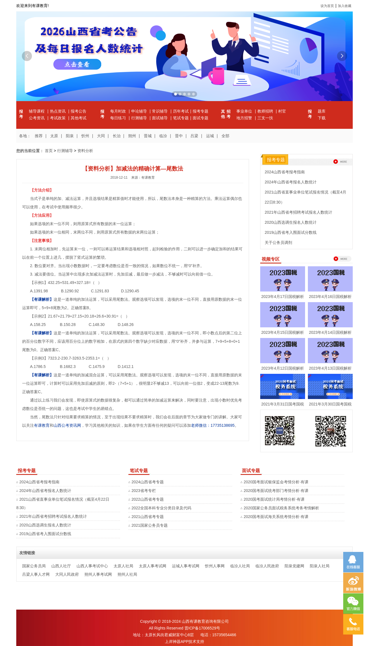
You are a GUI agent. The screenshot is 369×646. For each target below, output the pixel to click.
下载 (322, 118)
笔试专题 (181, 118)
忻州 (85, 136)
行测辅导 (139, 118)
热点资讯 (58, 111)
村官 (282, 111)
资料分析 (85, 150)
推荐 (39, 136)
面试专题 (200, 118)
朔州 (132, 136)
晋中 (179, 136)
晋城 (148, 136)
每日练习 (118, 118)
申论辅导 (139, 111)
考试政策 (58, 118)
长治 (117, 136)
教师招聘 (265, 111)
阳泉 (70, 136)
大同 (101, 136)
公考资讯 (37, 118)
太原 (54, 136)
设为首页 (327, 6)
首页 (49, 150)
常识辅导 (160, 111)
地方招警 (244, 118)
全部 (225, 136)
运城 (210, 136)
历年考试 (181, 111)
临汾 (163, 136)
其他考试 (78, 118)
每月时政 (118, 111)
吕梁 (194, 136)
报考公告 (78, 111)
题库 (322, 111)
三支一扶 (265, 118)
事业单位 (244, 111)
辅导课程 (37, 111)
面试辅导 (160, 118)
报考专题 (200, 111)
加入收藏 (344, 6)
